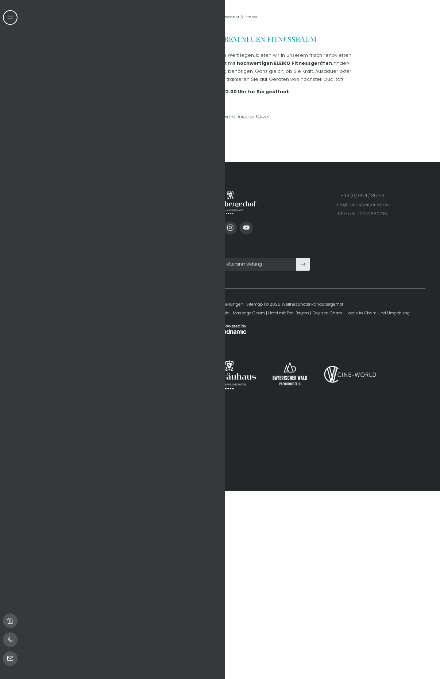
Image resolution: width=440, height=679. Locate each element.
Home (210, 264)
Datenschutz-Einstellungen (215, 551)
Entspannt (230, 264)
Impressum (143, 551)
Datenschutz (171, 551)
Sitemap (255, 551)
